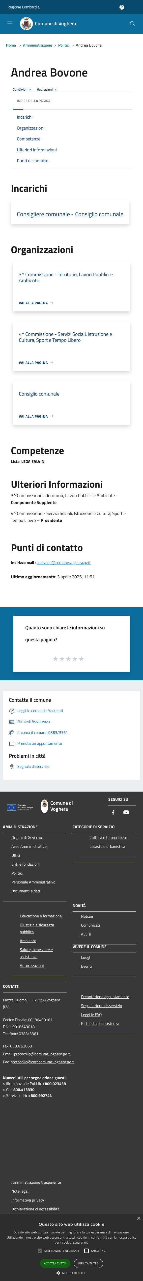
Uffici (15, 855)
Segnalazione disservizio (101, 1006)
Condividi (23, 90)
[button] (72, 1272)
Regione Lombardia (23, 7)
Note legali (20, 1191)
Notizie (87, 916)
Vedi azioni (48, 90)
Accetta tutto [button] (55, 1263)
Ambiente (28, 941)
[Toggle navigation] (10, 23)
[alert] (71, 1247)
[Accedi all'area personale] (122, 7)
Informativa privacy (27, 1200)
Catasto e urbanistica (107, 846)
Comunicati (90, 925)
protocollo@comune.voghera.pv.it (42, 1054)
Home (11, 45)
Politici (64, 45)
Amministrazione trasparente (36, 1182)
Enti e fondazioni (25, 864)
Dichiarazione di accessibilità (35, 1209)
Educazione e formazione (41, 916)
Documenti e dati (25, 891)
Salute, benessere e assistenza (36, 953)
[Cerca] (133, 24)
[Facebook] (113, 812)
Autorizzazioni (32, 965)
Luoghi (86, 957)
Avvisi (86, 934)
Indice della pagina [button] (33, 100)
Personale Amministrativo (33, 882)
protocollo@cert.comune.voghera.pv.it (42, 1062)
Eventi (86, 966)
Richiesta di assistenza (100, 1023)
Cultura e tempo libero (108, 837)
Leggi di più (80, 1242)
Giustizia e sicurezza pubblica (37, 928)
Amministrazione (37, 45)
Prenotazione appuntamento (105, 997)
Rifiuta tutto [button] (88, 1263)
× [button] (139, 1219)
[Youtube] (126, 812)
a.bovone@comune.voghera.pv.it (64, 562)
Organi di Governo (26, 837)
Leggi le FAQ (91, 1014)
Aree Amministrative (29, 846)
